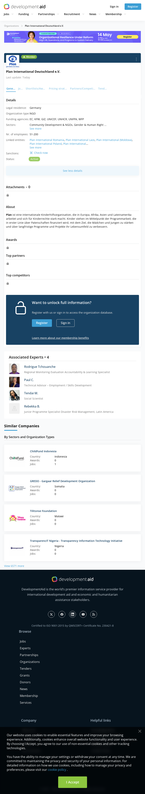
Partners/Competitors (83, 88)
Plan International (74, 143)
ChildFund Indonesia (43, 451)
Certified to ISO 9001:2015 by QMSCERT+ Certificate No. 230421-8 (73, 625)
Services (26, 702)
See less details (72, 170)
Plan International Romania (47, 140)
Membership (114, 14)
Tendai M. (31, 393)
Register (133, 6)
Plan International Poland (46, 143)
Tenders (103, 88)
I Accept (72, 782)
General (11, 88)
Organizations (11, 25)
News (92, 14)
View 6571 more (14, 566)
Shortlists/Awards (36, 88)
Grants (25, 675)
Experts (25, 648)
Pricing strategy (58, 88)
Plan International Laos (80, 140)
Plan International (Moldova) (114, 140)
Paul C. (29, 380)
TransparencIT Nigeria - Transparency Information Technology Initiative (76, 541)
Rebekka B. (32, 406)
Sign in (114, 6)
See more (36, 128)
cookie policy (57, 770)
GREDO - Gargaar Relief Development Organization (62, 481)
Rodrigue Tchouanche (40, 367)
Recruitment (72, 14)
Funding (24, 14)
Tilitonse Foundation (43, 511)
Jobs (6, 14)
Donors (25, 682)
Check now (41, 152)
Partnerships (46, 14)
